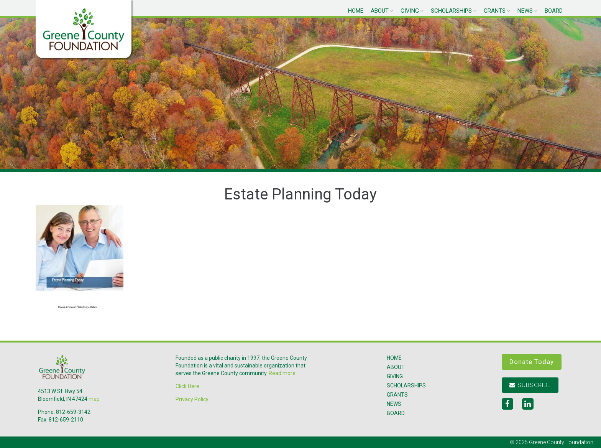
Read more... (284, 373)
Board (554, 10)
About (380, 10)
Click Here (187, 386)
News (525, 10)
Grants (495, 10)
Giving (410, 10)
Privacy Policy (192, 399)
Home (355, 10)
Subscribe (530, 385)
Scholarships (451, 10)
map (94, 399)
